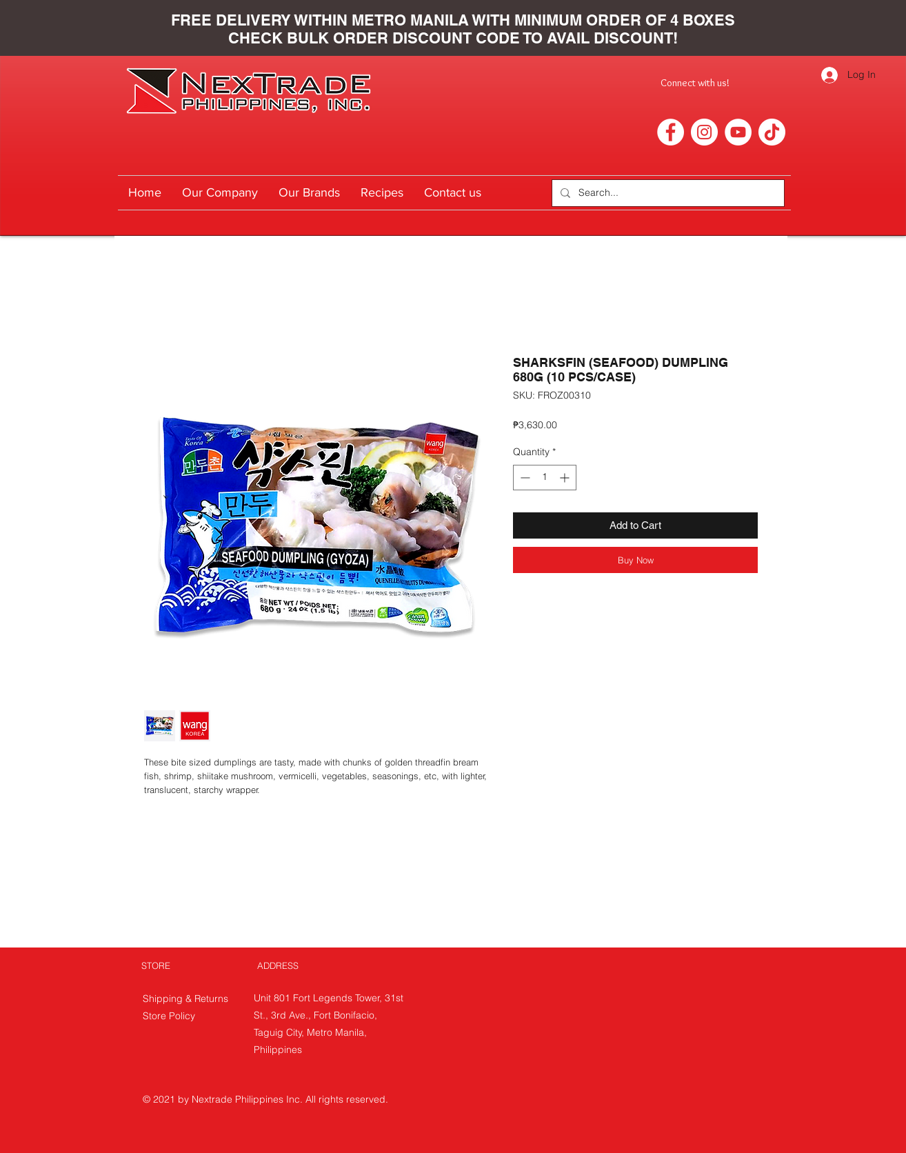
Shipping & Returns (187, 998)
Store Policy (169, 1016)
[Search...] (666, 193)
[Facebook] (670, 132)
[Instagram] (704, 132)
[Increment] (565, 477)
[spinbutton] (544, 477)
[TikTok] (771, 132)
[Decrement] (523, 477)
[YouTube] (738, 132)
